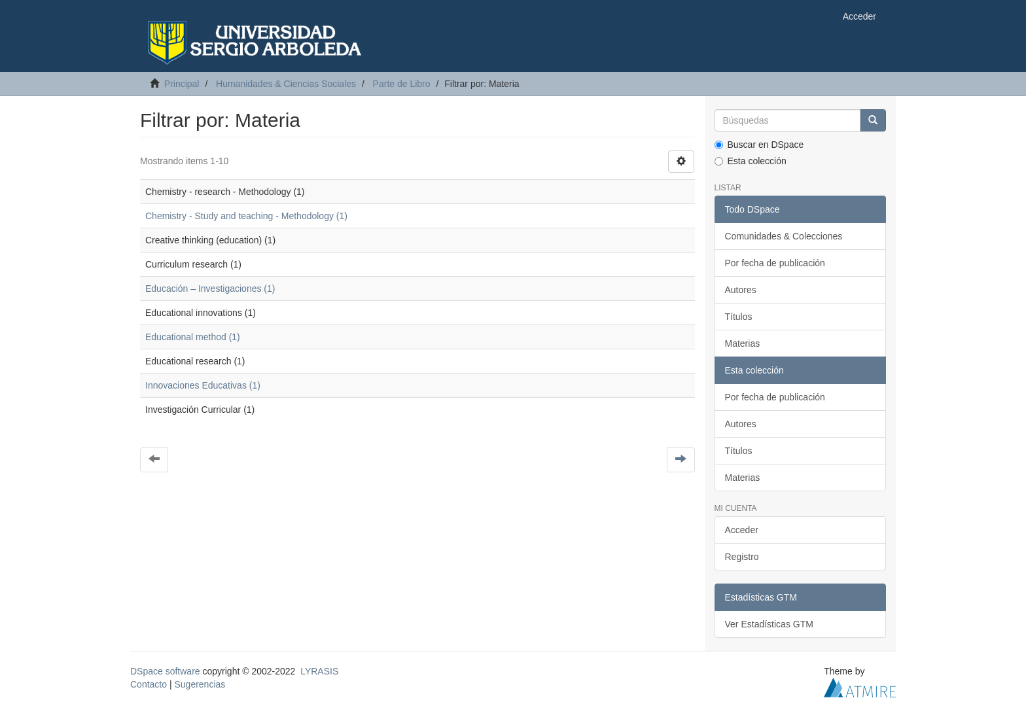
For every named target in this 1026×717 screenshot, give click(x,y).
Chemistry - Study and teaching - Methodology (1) (246, 216)
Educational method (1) (192, 337)
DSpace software (165, 671)
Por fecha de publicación (775, 263)
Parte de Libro (402, 84)
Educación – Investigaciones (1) (210, 288)
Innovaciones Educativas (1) (202, 385)
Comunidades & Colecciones (784, 236)
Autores (740, 290)
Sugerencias (199, 684)
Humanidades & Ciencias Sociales (286, 84)
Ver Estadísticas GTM (769, 624)
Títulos (738, 316)
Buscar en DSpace (759, 144)
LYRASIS (319, 671)
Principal (182, 84)
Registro (742, 556)
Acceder (741, 530)
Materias (742, 343)
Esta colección (751, 161)
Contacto (148, 684)
